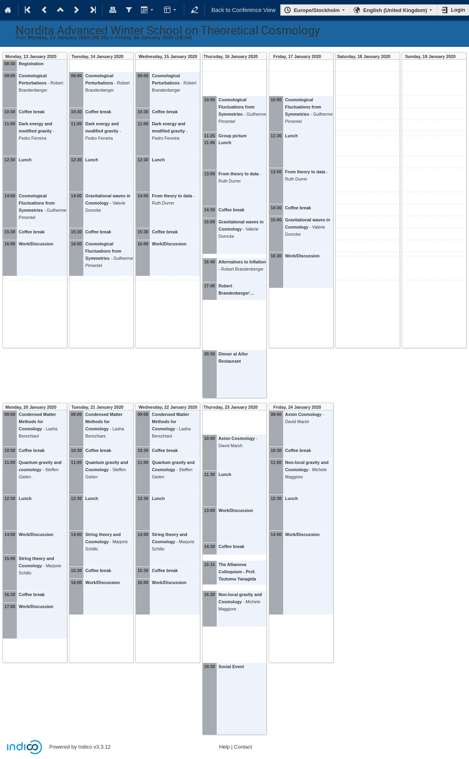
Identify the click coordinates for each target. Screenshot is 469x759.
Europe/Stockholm (317, 10)
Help (224, 747)
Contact (243, 747)
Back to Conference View (243, 10)
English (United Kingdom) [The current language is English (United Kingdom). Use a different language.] (395, 10)
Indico (85, 747)
